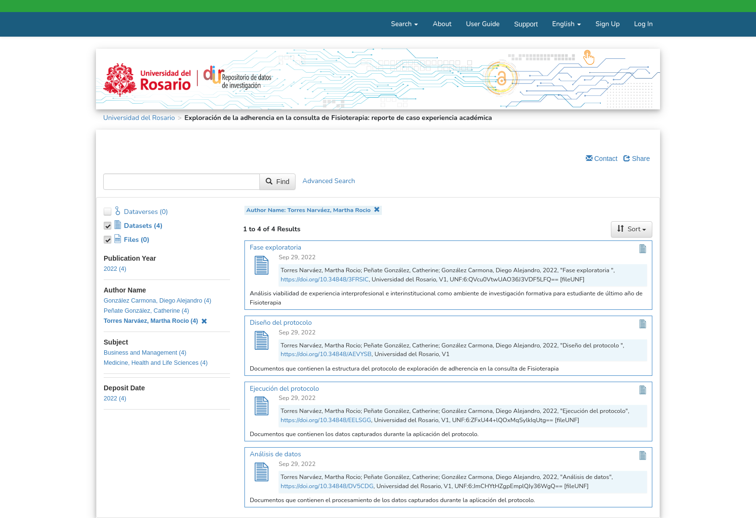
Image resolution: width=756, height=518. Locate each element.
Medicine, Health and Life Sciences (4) (156, 362)
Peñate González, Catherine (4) (146, 310)
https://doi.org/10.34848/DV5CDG (327, 486)
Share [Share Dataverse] (636, 158)
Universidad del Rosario (139, 117)
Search (404, 23)
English (566, 23)
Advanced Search (328, 181)
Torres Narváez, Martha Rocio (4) (155, 321)
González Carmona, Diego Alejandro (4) (157, 300)
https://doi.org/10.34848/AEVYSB (326, 354)
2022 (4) (115, 269)
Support (526, 24)
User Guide (483, 23)
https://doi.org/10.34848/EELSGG (326, 420)
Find (277, 182)
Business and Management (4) (145, 352)
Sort (631, 229)
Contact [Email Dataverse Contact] (602, 158)
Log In (643, 23)
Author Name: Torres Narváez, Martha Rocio (313, 210)
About (441, 23)
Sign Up (607, 23)
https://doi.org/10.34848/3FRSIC (325, 279)
